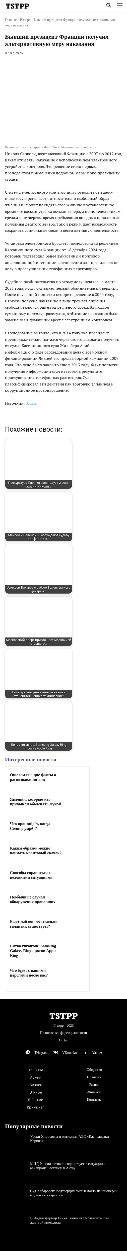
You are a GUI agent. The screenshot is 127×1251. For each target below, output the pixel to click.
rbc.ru (96, 147)
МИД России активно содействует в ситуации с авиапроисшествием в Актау (67, 1166)
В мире (25, 20)
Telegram (41, 1053)
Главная (11, 20)
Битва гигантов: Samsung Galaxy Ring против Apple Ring (33, 951)
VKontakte (69, 1053)
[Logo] (17, 6)
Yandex (97, 1053)
